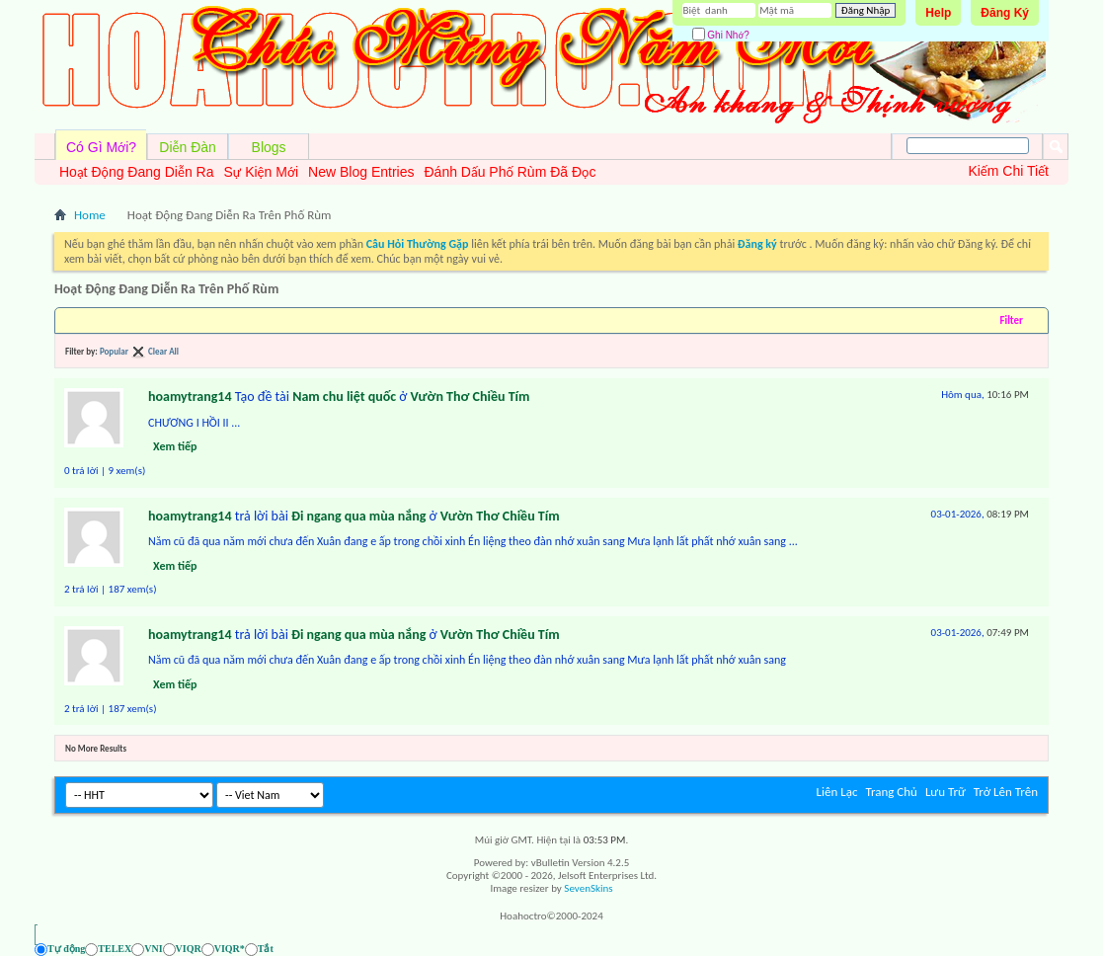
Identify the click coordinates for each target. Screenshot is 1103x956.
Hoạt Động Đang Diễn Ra (136, 172)
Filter (1011, 320)
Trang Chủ (891, 791)
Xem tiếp (175, 446)
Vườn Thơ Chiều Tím (470, 396)
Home (90, 214)
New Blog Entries (361, 172)
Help (938, 13)
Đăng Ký (1005, 13)
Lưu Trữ (945, 791)
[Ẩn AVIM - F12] (1033, 948)
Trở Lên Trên (1006, 791)
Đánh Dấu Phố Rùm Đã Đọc (509, 172)
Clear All (163, 351)
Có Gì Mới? (101, 147)
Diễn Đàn (187, 147)
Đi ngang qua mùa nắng (358, 516)
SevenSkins (588, 888)
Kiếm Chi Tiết (1008, 171)
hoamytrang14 (190, 396)
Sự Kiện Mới (260, 172)
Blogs (269, 147)
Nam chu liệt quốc (344, 396)
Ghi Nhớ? (720, 35)
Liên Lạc (837, 791)
